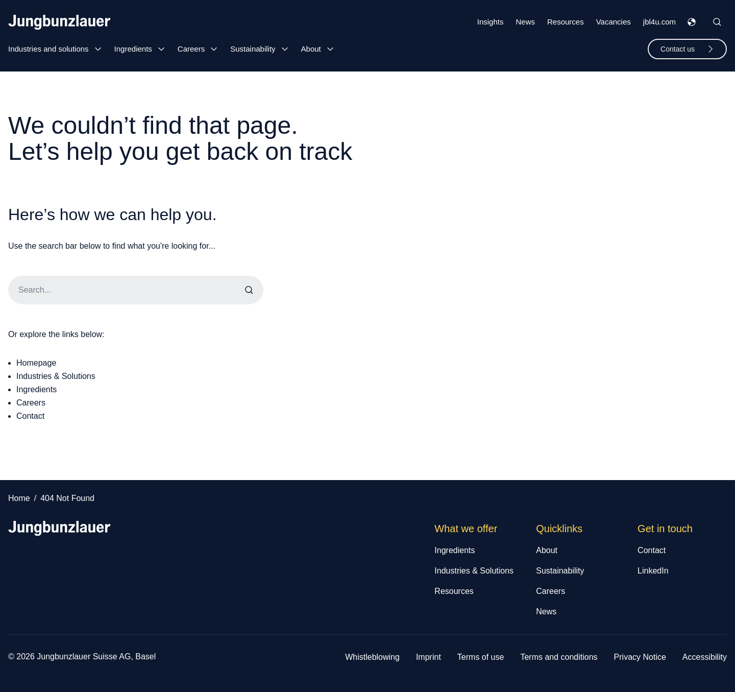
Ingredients (133, 48)
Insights (490, 21)
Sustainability (252, 48)
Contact (30, 416)
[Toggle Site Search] (717, 22)
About (311, 48)
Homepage (36, 363)
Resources (565, 21)
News (525, 21)
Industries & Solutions (55, 376)
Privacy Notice (640, 657)
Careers (191, 48)
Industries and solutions (48, 48)
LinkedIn (653, 570)
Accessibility (704, 657)
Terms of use (480, 657)
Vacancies (613, 21)
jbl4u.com (659, 21)
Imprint (428, 657)
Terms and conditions (558, 657)
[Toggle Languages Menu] (691, 22)
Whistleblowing (372, 657)
